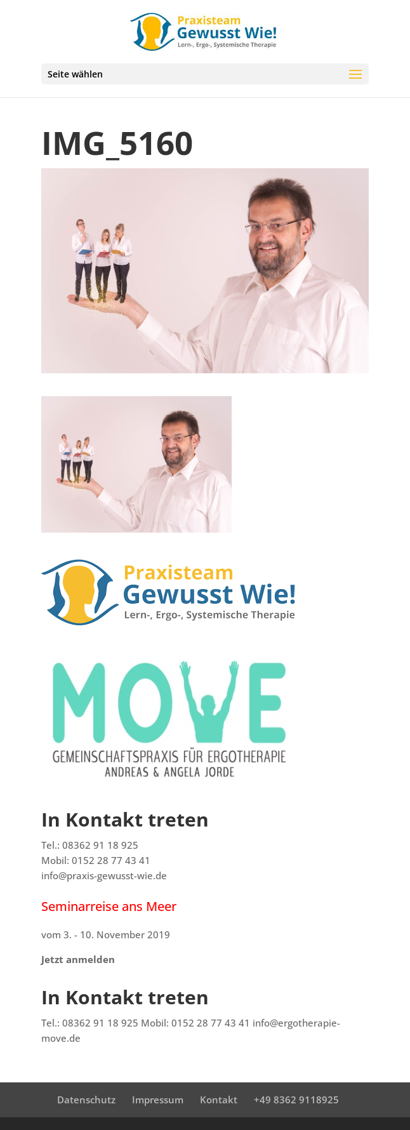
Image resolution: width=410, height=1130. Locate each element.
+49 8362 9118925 (296, 1099)
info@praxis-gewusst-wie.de (104, 875)
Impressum (157, 1099)
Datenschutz (86, 1099)
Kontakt (218, 1099)
